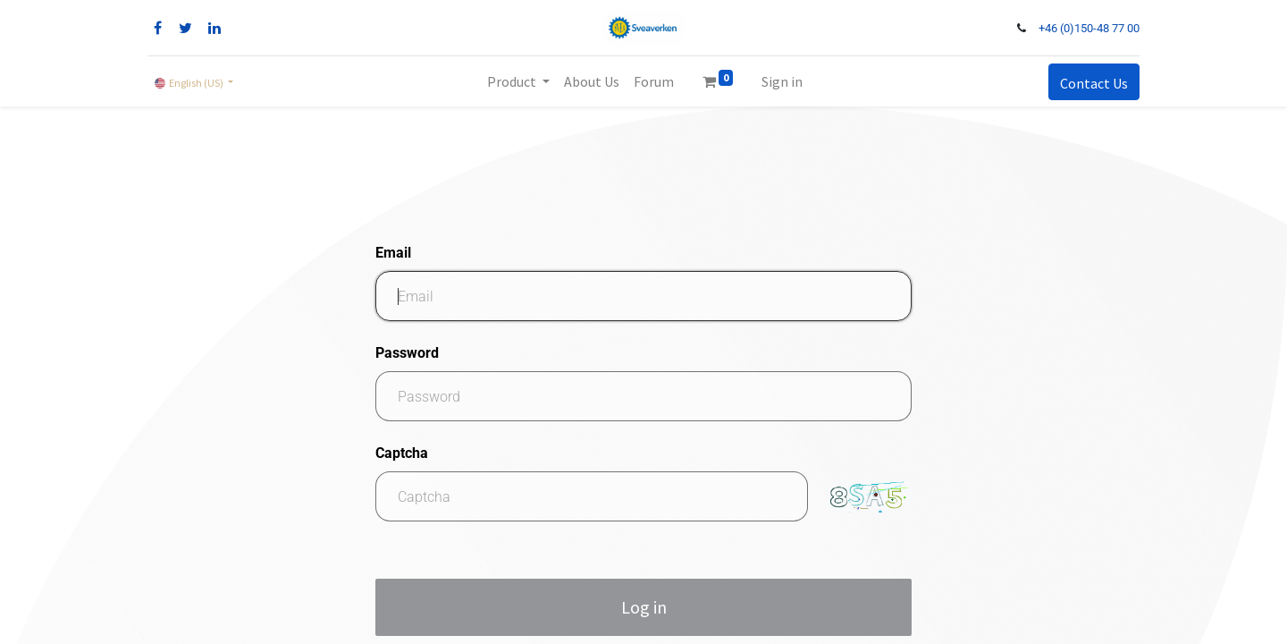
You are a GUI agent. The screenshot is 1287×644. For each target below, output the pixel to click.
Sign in (782, 81)
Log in (644, 607)
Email (393, 252)
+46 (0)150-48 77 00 (1089, 28)
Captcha (401, 453)
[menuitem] (592, 81)
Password (407, 352)
